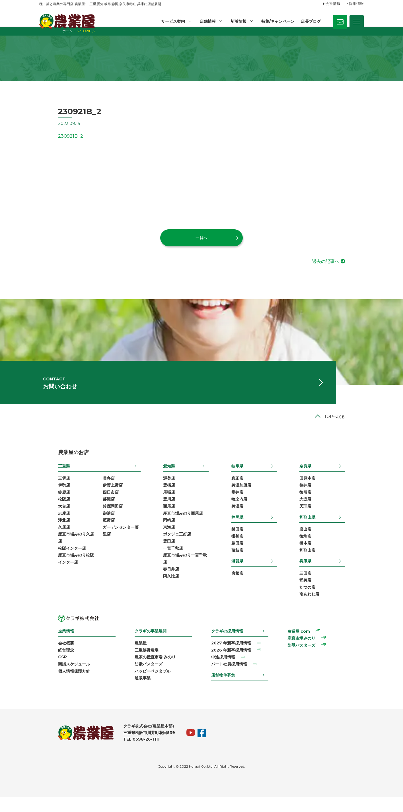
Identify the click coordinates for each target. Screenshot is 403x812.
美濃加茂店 (248, 495)
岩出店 (324, 540)
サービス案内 (172, 21)
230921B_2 (51, 141)
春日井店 (165, 582)
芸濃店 (90, 509)
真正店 (244, 487)
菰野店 (90, 531)
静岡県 (244, 527)
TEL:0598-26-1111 (122, 754)
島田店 (244, 554)
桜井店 (324, 495)
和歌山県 (326, 527)
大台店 (45, 517)
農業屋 (132, 656)
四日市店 (92, 502)
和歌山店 (326, 562)
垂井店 (244, 502)
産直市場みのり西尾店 (177, 524)
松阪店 (45, 509)
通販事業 (134, 692)
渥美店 (163, 487)
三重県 (45, 475)
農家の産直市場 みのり (146, 670)
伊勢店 (45, 495)
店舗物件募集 (224, 689)
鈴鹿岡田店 (94, 517)
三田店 (324, 585)
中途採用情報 (224, 670)
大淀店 (324, 509)
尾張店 (163, 502)
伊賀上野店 (94, 495)
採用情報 (356, 3)
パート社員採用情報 (230, 678)
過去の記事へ (344, 266)
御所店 (324, 502)
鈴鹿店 (45, 502)
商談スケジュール (55, 678)
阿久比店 (165, 589)
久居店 (45, 538)
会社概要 (47, 656)
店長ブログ (311, 21)
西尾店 (163, 517)
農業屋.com (310, 644)
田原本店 (326, 487)
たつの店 (326, 600)
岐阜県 (244, 475)
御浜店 (90, 524)
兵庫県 (324, 573)
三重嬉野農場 (138, 663)
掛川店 (244, 547)
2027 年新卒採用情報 (232, 656)
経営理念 (47, 663)
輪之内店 (246, 509)
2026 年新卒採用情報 (232, 663)
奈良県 (324, 475)
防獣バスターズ (140, 678)
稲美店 (324, 592)
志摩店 (45, 524)
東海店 (163, 538)
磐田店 (244, 540)
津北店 (45, 531)
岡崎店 (163, 531)
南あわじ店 (328, 607)
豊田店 (163, 553)
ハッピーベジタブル (144, 685)
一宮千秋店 (167, 560)
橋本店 (324, 554)
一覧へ (201, 242)
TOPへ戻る (353, 425)
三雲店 (45, 487)
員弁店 (90, 487)
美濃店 (244, 517)
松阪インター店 (53, 560)
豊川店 (163, 509)
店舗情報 (207, 21)
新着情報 (238, 21)
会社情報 (333, 3)
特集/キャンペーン (277, 21)
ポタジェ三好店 (171, 546)
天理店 (324, 517)
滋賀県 (244, 573)
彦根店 (244, 585)
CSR (43, 670)
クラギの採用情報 (228, 644)
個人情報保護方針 (55, 685)
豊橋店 (163, 495)
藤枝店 (244, 562)
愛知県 (163, 475)
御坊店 (324, 547)
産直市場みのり (313, 651)
